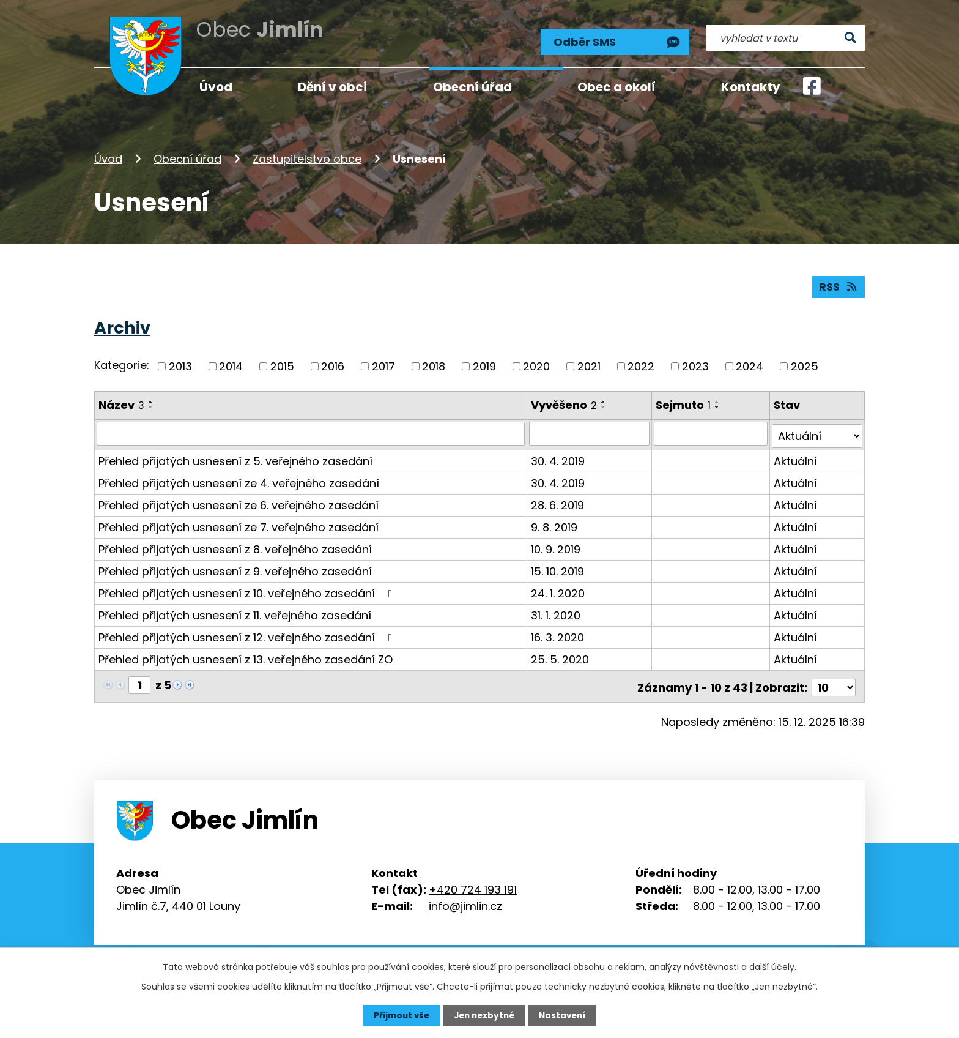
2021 (589, 364)
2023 (695, 364)
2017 (383, 364)
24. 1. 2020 (558, 588)
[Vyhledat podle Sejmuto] (711, 431)
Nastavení (565, 1015)
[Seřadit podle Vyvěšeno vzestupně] (604, 400)
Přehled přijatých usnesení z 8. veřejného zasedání (235, 544)
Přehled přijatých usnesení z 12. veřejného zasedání (248, 632)
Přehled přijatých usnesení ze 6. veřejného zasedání (238, 500)
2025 (804, 364)
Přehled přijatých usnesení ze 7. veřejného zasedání (238, 522)
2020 (536, 364)
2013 (180, 364)
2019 (484, 364)
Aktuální (796, 456)
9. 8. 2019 (554, 522)
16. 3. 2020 (558, 632)
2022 (641, 364)
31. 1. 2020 (556, 610)
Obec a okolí (616, 86)
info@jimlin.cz (465, 898)
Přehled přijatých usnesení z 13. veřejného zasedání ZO (245, 654)
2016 (332, 364)
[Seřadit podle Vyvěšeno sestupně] (604, 405)
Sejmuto (684, 403)
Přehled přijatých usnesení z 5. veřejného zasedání (235, 456)
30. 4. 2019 (558, 456)
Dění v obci (332, 86)
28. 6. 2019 (558, 500)
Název (121, 403)
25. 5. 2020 (560, 654)
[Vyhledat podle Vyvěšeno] (590, 431)
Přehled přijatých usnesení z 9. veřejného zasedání (235, 566)
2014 (231, 364)
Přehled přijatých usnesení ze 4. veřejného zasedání (238, 478)
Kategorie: (121, 364)
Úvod (108, 155)
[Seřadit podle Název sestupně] (151, 405)
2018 (433, 364)
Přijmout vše (398, 1015)
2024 (749, 364)
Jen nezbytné (484, 1015)
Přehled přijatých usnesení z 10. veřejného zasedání (248, 588)
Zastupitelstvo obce (307, 155)
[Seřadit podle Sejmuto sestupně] (718, 405)
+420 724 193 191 (473, 882)
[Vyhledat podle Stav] (817, 431)
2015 (282, 364)
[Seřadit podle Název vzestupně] (151, 400)
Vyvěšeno (564, 403)
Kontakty (750, 86)
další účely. (772, 966)
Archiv (122, 326)
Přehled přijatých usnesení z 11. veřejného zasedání (234, 610)
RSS (838, 285)
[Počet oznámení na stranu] (834, 680)
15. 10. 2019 (558, 566)
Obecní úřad (187, 155)
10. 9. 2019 (556, 544)
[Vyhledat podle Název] (311, 431)
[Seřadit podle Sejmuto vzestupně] (718, 400)
